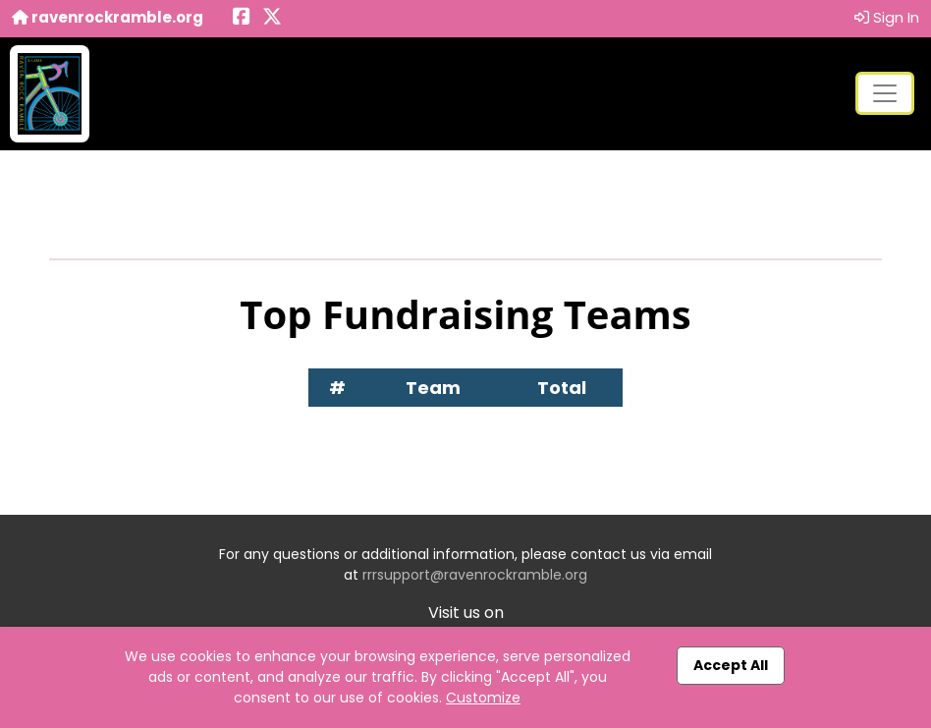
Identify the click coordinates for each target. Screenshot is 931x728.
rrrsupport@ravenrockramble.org (474, 575)
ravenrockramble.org (107, 17)
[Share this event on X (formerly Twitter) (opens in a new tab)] (272, 18)
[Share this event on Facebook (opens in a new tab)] (241, 18)
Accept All (730, 665)
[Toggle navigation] (884, 93)
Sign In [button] (886, 17)
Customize (483, 697)
